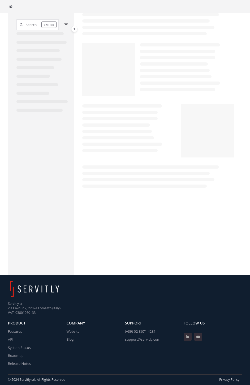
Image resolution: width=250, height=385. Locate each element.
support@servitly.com (142, 339)
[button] (37, 24)
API (10, 339)
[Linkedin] (188, 337)
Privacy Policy (229, 379)
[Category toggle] (74, 29)
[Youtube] (198, 337)
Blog (70, 339)
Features (15, 331)
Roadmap (16, 355)
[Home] (11, 6)
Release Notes (19, 363)
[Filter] (66, 25)
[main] (158, 144)
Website (73, 331)
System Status (19, 347)
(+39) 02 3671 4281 (140, 331)
